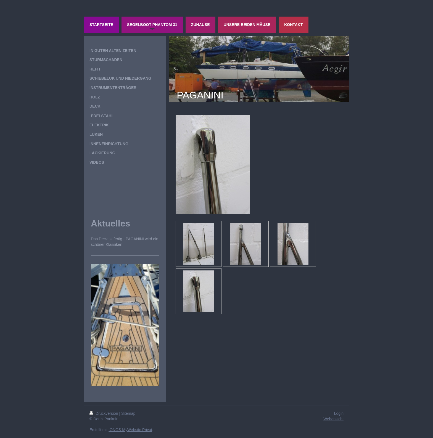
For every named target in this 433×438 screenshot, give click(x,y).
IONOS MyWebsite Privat (130, 429)
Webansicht (333, 419)
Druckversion (104, 413)
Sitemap (128, 413)
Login (339, 413)
